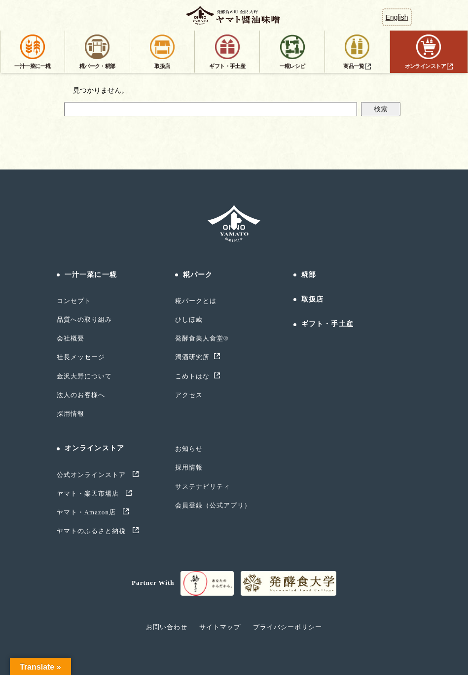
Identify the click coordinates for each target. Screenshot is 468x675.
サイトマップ (220, 627)
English (397, 17)
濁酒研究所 (192, 357)
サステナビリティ (202, 486)
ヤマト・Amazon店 (87, 512)
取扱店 (312, 299)
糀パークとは (195, 300)
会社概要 (70, 338)
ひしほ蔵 (189, 319)
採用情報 (70, 413)
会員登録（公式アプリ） (213, 505)
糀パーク (198, 274)
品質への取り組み (84, 319)
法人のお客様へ (81, 395)
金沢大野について (84, 376)
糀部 (308, 274)
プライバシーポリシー (287, 627)
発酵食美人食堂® (202, 338)
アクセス (189, 395)
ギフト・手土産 (327, 324)
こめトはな (192, 376)
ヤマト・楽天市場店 (89, 493)
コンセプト (74, 300)
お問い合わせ (166, 627)
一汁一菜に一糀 (91, 274)
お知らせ (189, 448)
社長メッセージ (81, 357)
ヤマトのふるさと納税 (92, 531)
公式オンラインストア (92, 474)
